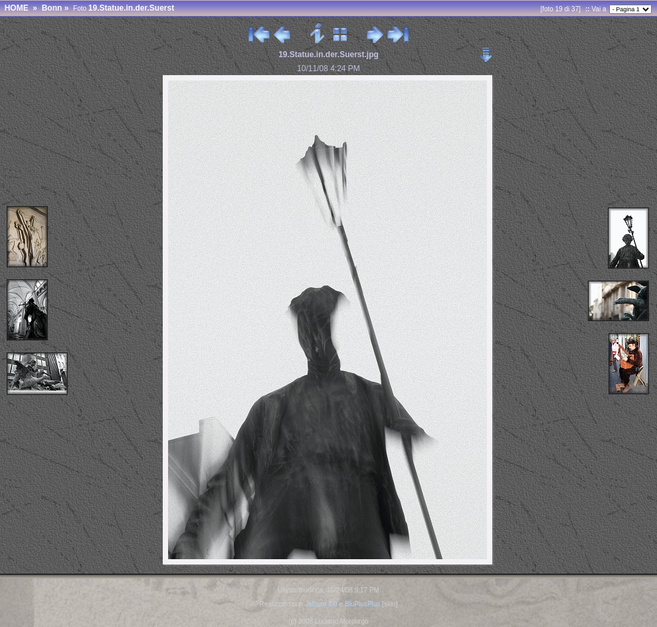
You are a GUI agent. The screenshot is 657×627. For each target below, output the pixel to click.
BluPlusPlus (362, 604)
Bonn (52, 8)
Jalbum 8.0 (321, 604)
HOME (17, 8)
